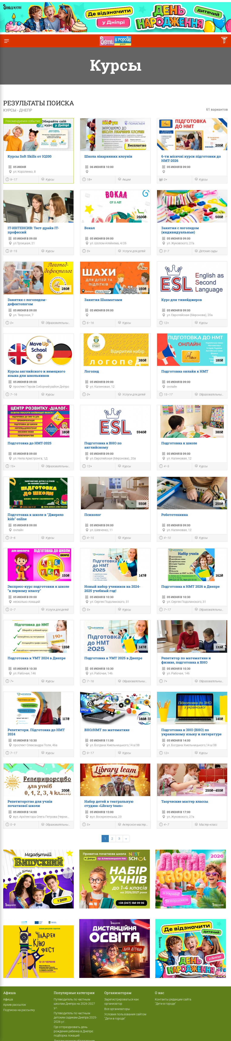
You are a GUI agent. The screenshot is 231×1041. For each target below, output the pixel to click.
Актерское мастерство (133, 824)
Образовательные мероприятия (56, 323)
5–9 (11, 825)
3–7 (164, 251)
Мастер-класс (205, 824)
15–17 (166, 395)
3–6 (11, 538)
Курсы (47, 179)
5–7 (11, 610)
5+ (86, 610)
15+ (10, 466)
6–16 (88, 323)
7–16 (11, 395)
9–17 (11, 180)
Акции (124, 179)
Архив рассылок (14, 1004)
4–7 (164, 825)
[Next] (126, 838)
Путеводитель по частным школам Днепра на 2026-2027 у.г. (74, 1004)
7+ (10, 681)
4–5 (164, 466)
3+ (86, 251)
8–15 (11, 251)
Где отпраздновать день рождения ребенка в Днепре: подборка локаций (74, 1031)
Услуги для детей (131, 251)
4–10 (165, 538)
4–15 (88, 538)
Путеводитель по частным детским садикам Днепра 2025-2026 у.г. (75, 1017)
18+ (87, 180)
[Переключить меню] (6, 40)
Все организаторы (117, 1009)
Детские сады (205, 251)
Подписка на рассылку (19, 1010)
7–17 (165, 610)
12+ (164, 323)
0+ (163, 180)
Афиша (8, 999)
